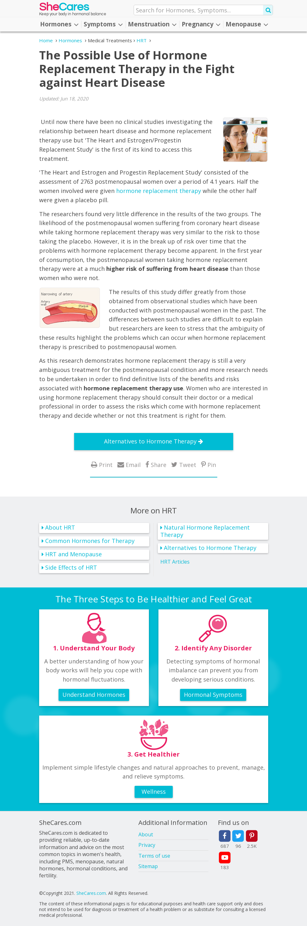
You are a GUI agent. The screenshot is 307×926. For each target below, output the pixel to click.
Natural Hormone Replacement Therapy (205, 531)
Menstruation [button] (152, 24)
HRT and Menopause (73, 554)
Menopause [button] (247, 24)
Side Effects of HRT (71, 567)
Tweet (187, 464)
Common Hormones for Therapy (90, 541)
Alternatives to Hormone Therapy (150, 441)
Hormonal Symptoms (213, 694)
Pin (211, 464)
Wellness (154, 791)
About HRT (60, 527)
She (64, 8)
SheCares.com (91, 893)
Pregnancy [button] (201, 24)
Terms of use (154, 855)
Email (133, 464)
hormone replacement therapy (158, 191)
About (145, 834)
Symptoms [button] (103, 24)
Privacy (146, 844)
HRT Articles (175, 561)
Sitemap (148, 866)
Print (106, 464)
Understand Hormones (93, 694)
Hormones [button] (59, 24)
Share (158, 464)
